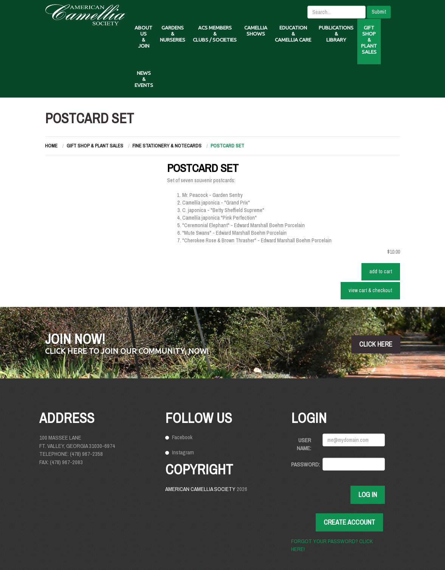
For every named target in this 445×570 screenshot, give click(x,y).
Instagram (183, 452)
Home (51, 145)
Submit (379, 11)
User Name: (304, 444)
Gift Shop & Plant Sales (95, 145)
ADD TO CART (380, 271)
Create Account (349, 522)
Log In (367, 494)
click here (375, 344)
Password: (304, 464)
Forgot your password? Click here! (332, 545)
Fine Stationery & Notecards (167, 145)
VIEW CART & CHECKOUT (370, 290)
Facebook (182, 437)
